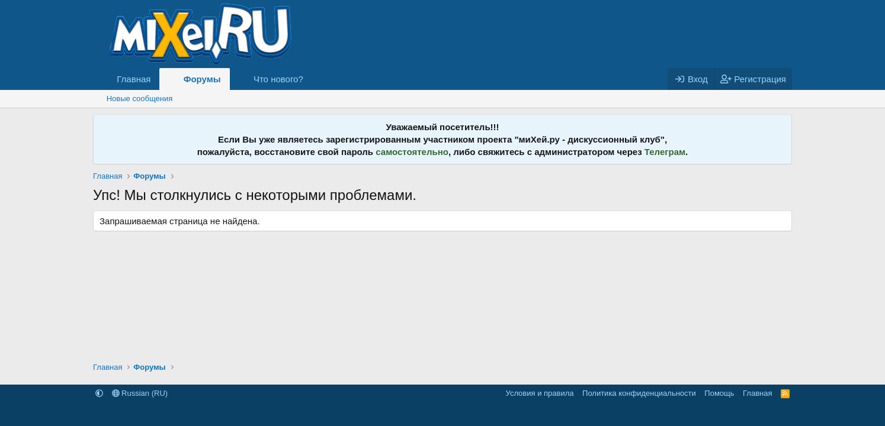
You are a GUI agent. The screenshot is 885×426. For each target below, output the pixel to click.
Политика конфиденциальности (639, 393)
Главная (133, 79)
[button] (312, 79)
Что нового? (278, 79)
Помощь (719, 393)
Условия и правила (540, 393)
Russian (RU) (140, 393)
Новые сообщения (140, 98)
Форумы (202, 79)
